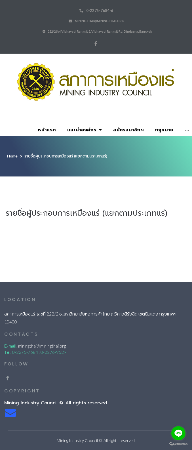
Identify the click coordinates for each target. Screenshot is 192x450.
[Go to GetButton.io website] (178, 444)
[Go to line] (178, 433)
